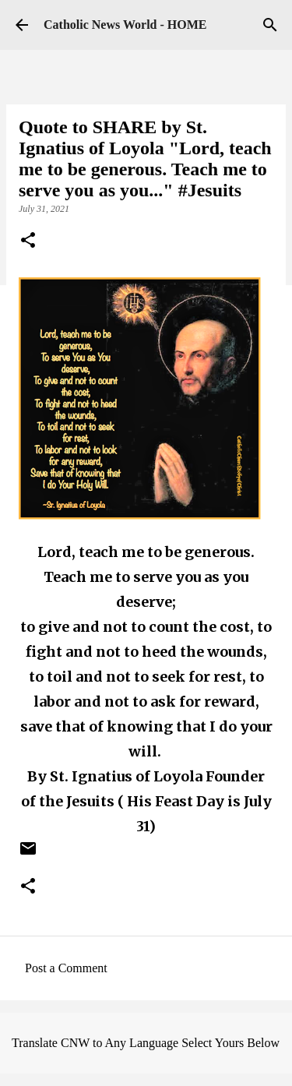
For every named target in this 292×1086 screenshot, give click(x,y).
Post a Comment (66, 968)
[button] (28, 241)
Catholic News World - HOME (125, 24)
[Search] (270, 25)
